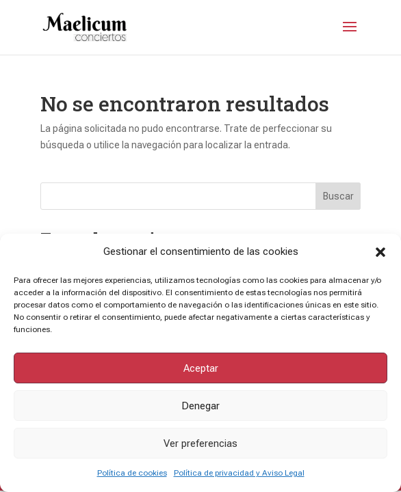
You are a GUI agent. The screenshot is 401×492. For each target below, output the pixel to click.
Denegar (200, 406)
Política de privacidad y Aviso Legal (239, 473)
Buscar (338, 196)
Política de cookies (132, 473)
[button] (380, 252)
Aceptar (200, 368)
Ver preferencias (200, 443)
